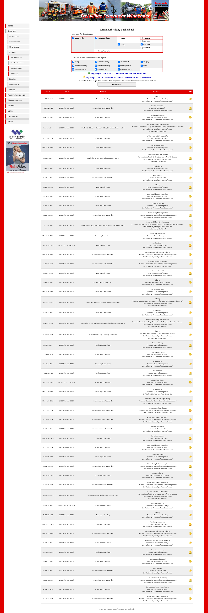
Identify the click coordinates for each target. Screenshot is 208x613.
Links (10, 111)
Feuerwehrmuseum (16, 95)
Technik (11, 90)
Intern (10, 122)
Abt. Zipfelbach (16, 68)
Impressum (12, 116)
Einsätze (12, 79)
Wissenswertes (14, 100)
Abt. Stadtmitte (16, 57)
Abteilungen (14, 47)
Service (10, 106)
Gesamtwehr (14, 42)
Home (10, 26)
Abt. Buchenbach (17, 63)
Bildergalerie (14, 84)
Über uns (11, 31)
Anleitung (14, 73)
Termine (12, 52)
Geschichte (14, 36)
